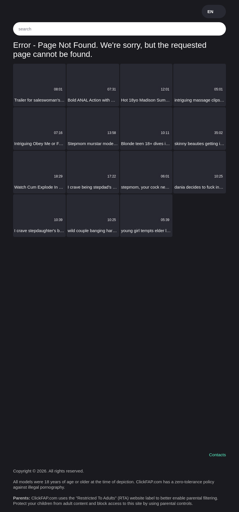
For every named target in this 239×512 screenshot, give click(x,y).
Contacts (217, 454)
